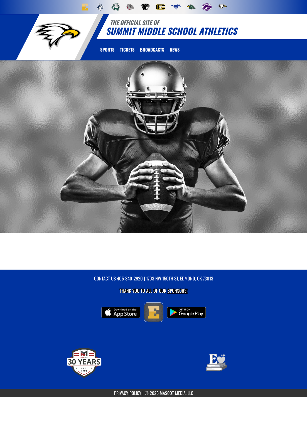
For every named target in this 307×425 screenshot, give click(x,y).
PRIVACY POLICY (127, 393)
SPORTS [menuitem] (107, 49)
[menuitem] (85, 7)
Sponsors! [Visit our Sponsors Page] (177, 290)
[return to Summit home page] (57, 36)
